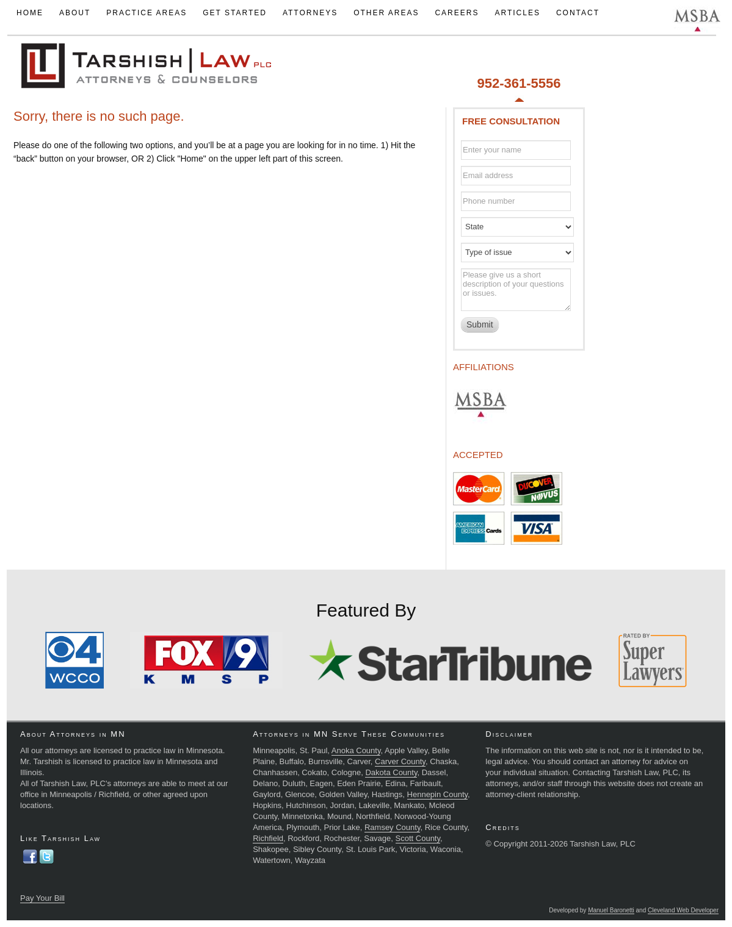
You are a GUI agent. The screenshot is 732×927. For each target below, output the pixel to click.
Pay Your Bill (42, 898)
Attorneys (310, 13)
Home (29, 13)
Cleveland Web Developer (683, 910)
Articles (517, 13)
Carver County (400, 761)
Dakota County (391, 772)
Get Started (235, 13)
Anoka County (356, 750)
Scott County (418, 838)
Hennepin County (437, 794)
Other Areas (386, 13)
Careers (457, 13)
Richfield (268, 838)
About (74, 13)
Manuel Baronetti (611, 910)
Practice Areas (146, 13)
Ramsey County (392, 827)
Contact (578, 13)
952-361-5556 (518, 83)
